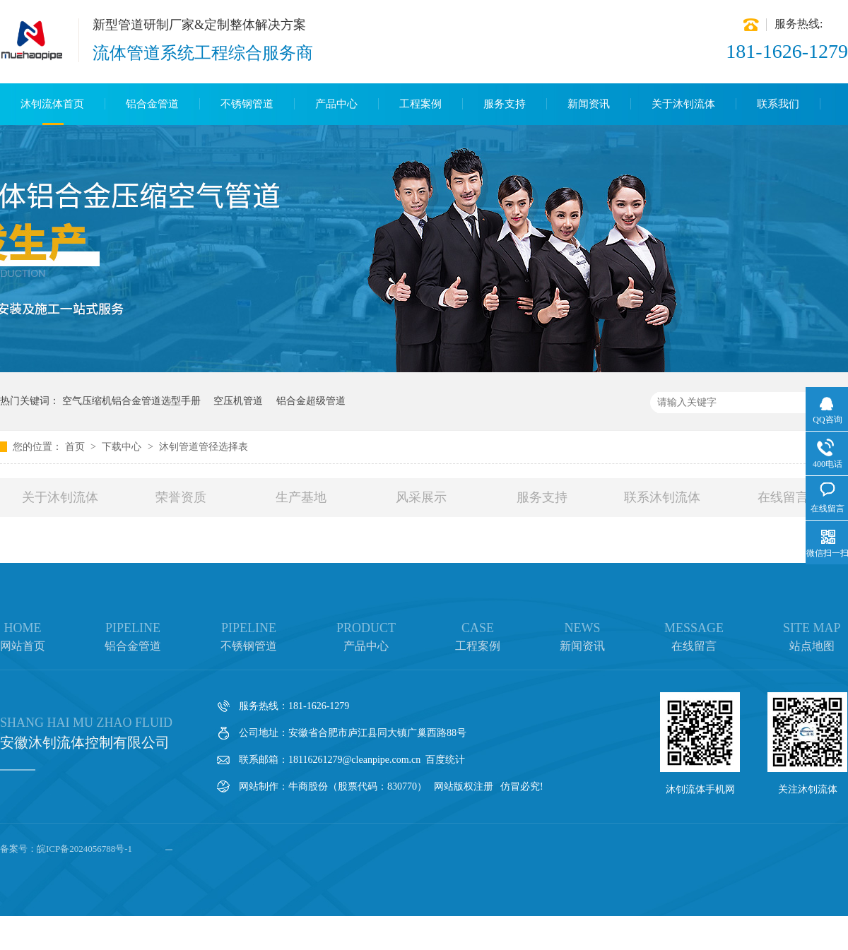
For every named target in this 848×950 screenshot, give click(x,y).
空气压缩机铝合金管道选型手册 (131, 401)
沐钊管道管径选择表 (203, 446)
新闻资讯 (588, 103)
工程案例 (420, 103)
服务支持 (504, 103)
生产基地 (301, 497)
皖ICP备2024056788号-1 (84, 848)
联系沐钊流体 (662, 497)
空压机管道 (238, 401)
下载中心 (123, 446)
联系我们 (778, 103)
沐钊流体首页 (52, 103)
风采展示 (421, 497)
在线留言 (783, 497)
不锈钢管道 (246, 103)
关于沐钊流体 (683, 103)
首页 (76, 446)
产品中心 (336, 103)
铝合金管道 (152, 103)
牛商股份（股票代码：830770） (357, 786)
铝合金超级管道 (311, 401)
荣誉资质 (180, 497)
